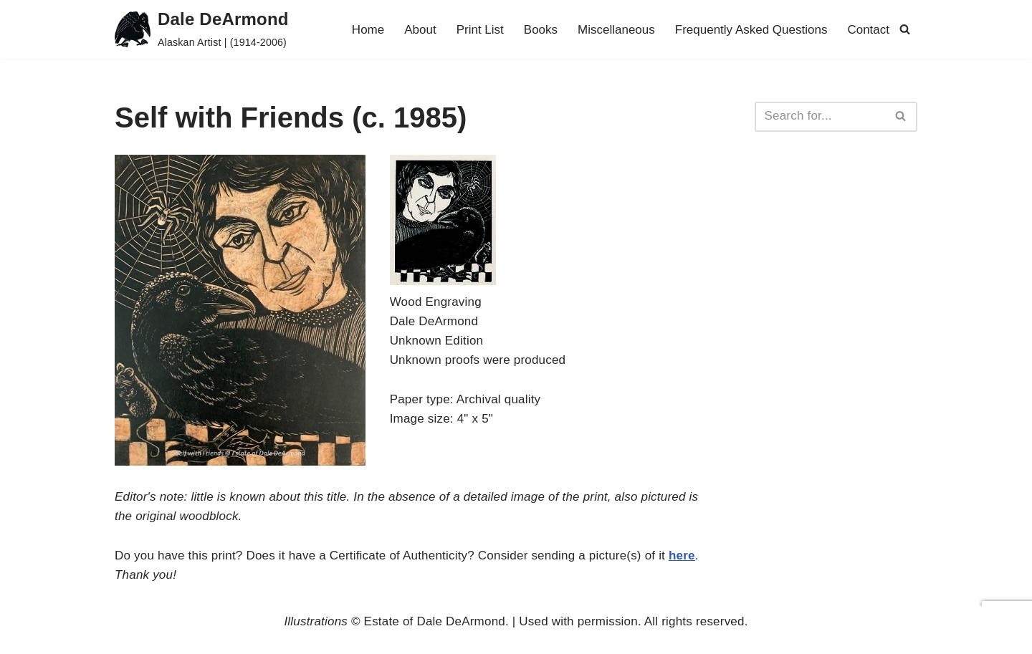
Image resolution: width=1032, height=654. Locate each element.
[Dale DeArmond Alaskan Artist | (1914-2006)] (202, 29)
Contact (868, 30)
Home (368, 30)
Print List (480, 30)
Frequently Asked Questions (751, 30)
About (420, 30)
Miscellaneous (616, 30)
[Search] (904, 29)
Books (541, 30)
